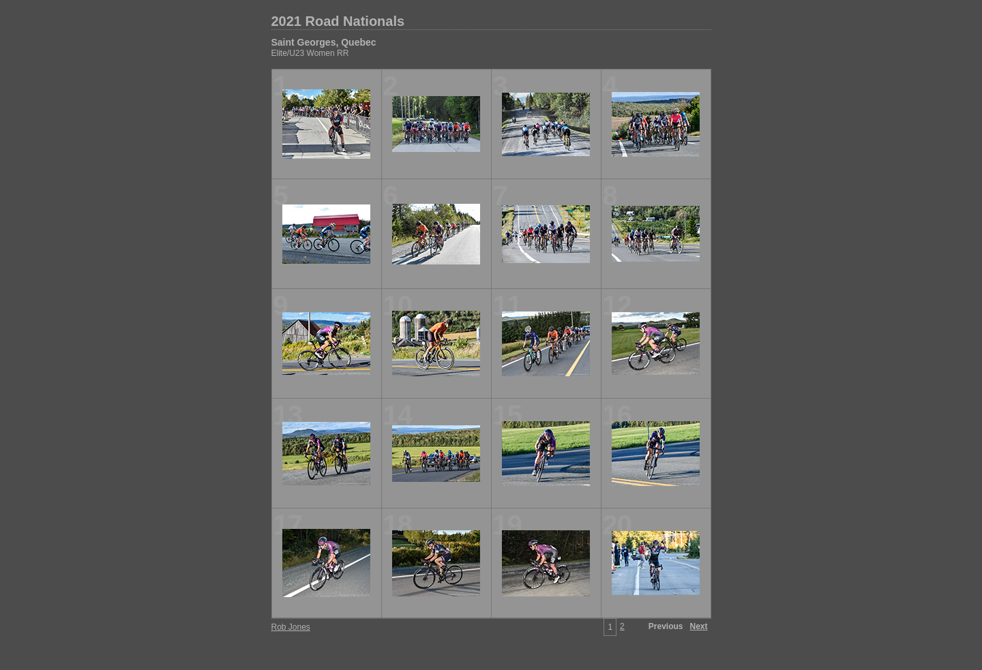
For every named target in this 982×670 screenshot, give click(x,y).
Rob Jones (290, 627)
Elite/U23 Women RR (310, 53)
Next (698, 626)
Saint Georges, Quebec (323, 42)
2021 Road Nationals (338, 21)
